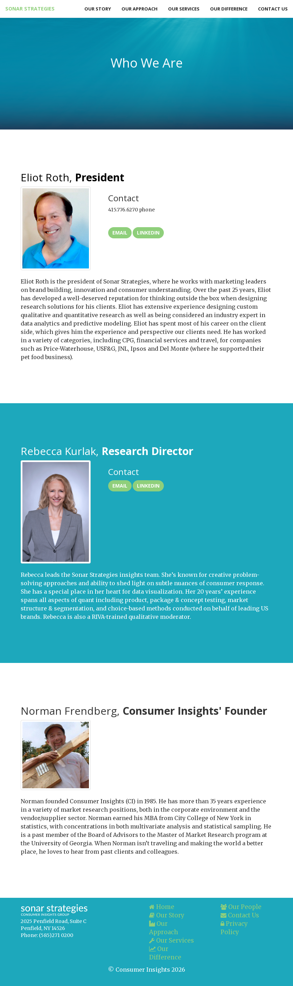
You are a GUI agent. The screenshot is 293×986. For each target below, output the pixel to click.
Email (119, 232)
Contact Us (273, 9)
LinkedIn (148, 232)
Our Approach (139, 9)
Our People (241, 907)
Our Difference (228, 9)
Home (161, 907)
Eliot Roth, (72, 177)
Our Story (97, 9)
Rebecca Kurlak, (107, 451)
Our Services (184, 9)
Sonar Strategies (29, 8)
